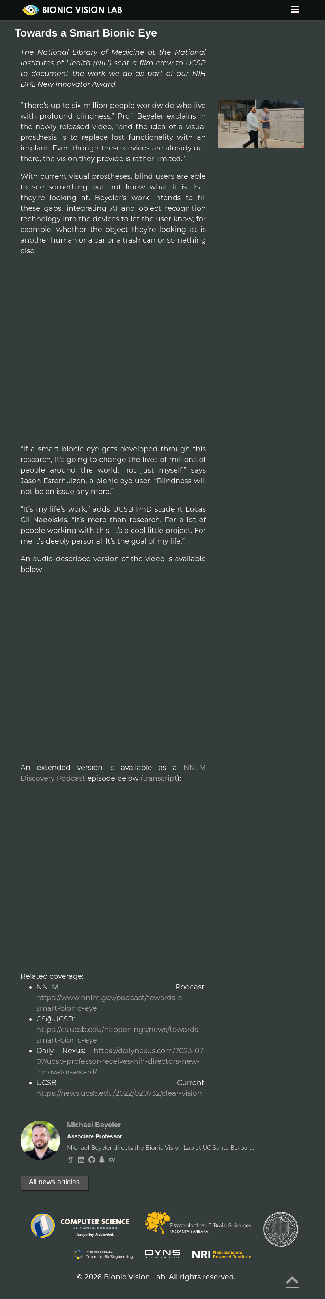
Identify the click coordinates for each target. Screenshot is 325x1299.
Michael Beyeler (94, 1125)
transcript (160, 778)
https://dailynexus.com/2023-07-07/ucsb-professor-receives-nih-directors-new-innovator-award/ (121, 1061)
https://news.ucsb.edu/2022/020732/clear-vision (119, 1093)
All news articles (54, 1182)
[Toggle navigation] (294, 10)
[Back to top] (292, 1283)
